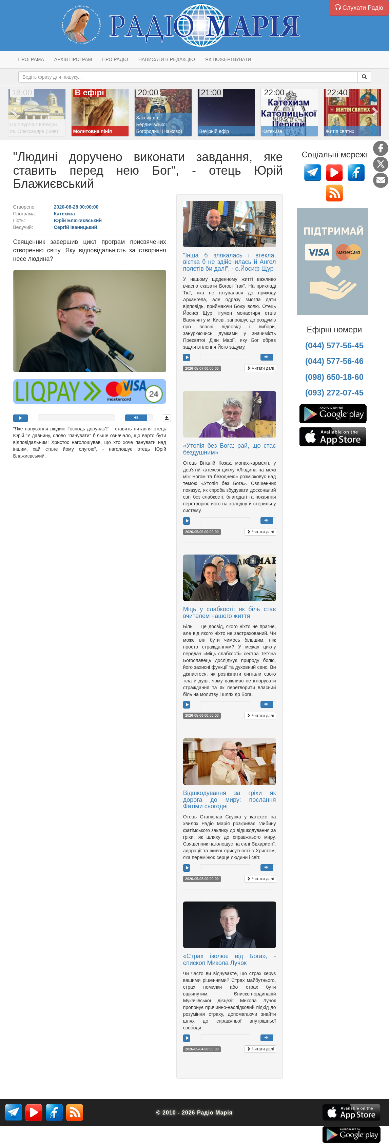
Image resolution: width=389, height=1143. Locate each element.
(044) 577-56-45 (334, 345)
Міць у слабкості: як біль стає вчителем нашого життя (229, 612)
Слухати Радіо (359, 7)
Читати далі (260, 368)
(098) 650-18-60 (334, 377)
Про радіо (115, 59)
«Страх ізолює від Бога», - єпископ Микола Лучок (229, 959)
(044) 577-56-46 (334, 361)
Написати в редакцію (166, 59)
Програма (31, 59)
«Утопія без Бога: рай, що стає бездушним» (229, 449)
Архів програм (73, 59)
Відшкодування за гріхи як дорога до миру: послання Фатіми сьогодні (229, 800)
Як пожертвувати (228, 59)
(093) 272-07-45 (334, 392)
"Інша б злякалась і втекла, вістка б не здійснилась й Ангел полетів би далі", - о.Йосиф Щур (229, 262)
